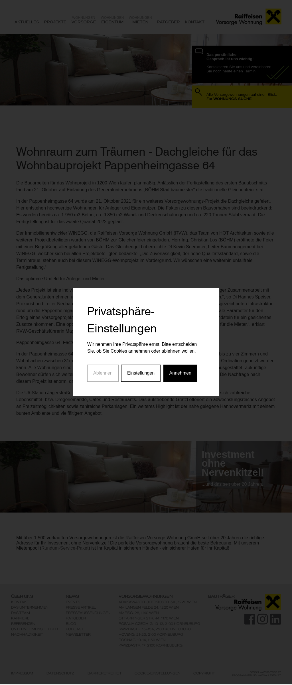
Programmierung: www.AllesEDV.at (256, 675)
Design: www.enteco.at (265, 672)
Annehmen (180, 359)
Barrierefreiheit (105, 673)
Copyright (204, 673)
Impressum (22, 673)
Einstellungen (141, 359)
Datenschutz (60, 673)
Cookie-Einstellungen (158, 673)
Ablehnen (103, 359)
